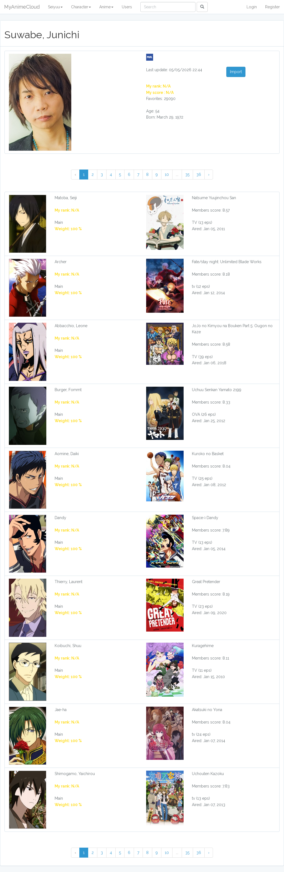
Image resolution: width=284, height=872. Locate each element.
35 (187, 174)
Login (252, 7)
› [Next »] (208, 174)
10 (167, 174)
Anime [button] (106, 7)
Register (272, 7)
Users (127, 7)
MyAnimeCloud (22, 7)
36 (198, 174)
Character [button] (81, 7)
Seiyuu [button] (55, 7)
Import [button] (236, 72)
